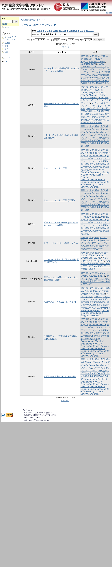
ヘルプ (7, 58)
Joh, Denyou (95, 258)
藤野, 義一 (89, 59)
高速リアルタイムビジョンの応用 (60, 302)
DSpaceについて (11, 62)
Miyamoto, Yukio (88, 64)
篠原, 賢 (98, 90)
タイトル (8, 49)
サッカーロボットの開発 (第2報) (59, 200)
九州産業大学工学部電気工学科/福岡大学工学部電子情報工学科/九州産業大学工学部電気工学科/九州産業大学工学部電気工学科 (95, 77)
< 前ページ (65, 47)
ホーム (7, 27)
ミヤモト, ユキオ (100, 103)
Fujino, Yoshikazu (89, 97)
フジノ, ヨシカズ (92, 72)
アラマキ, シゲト (102, 135)
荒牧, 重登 (94, 253)
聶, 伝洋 (104, 253)
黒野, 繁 (84, 56)
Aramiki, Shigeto (97, 240)
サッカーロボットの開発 (55, 168)
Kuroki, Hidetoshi (97, 294)
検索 (3, 19)
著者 (6, 46)
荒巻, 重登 (94, 56)
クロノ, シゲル (99, 66)
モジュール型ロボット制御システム (61, 243)
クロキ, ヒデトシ (89, 299)
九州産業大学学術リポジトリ (32, 20)
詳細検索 (5, 24)
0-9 (38, 30)
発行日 (7, 43)
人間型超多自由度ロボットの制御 (60, 376)
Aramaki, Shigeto (97, 61)
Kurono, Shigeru (88, 93)
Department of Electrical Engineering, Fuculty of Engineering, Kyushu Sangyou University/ (95, 312)
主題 (6, 52)
